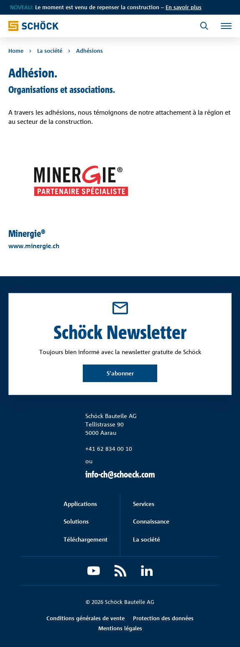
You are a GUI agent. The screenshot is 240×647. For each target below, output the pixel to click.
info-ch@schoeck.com (120, 474)
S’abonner (120, 373)
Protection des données (163, 618)
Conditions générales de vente (85, 618)
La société (146, 539)
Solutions (76, 521)
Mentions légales (120, 628)
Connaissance (151, 521)
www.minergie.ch (33, 246)
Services (143, 503)
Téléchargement (85, 539)
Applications (80, 503)
